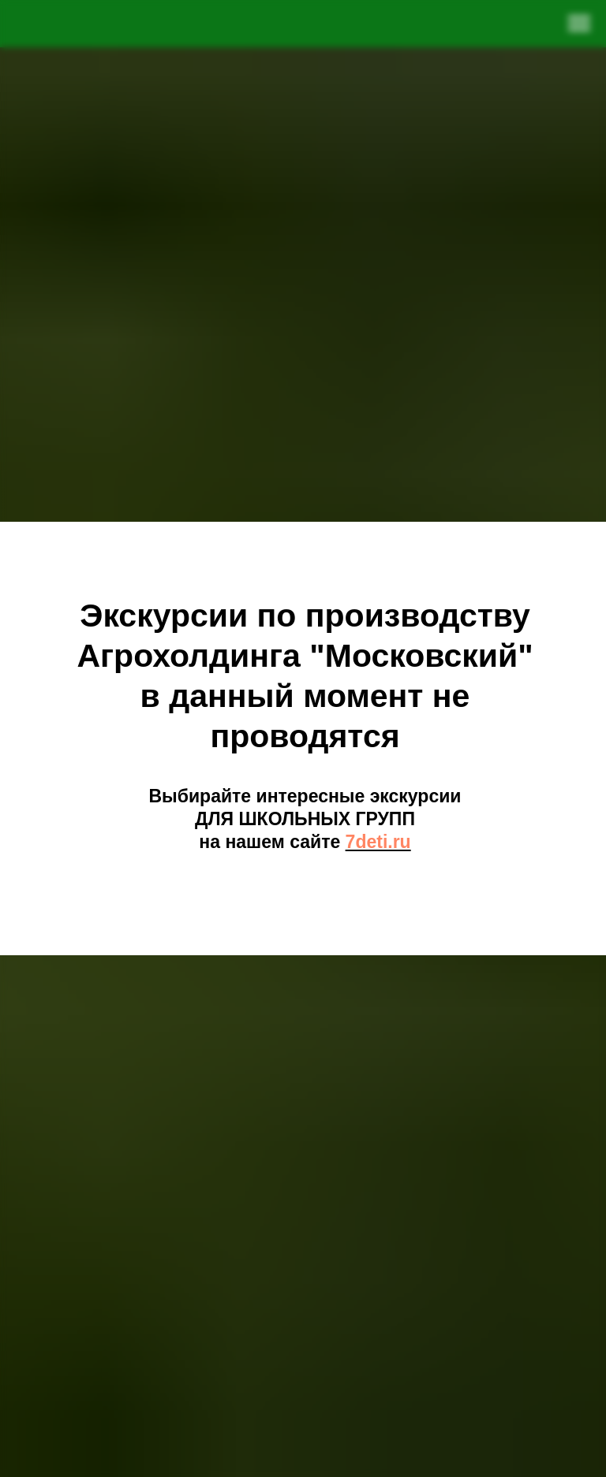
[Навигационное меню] (579, 24)
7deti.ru (378, 842)
